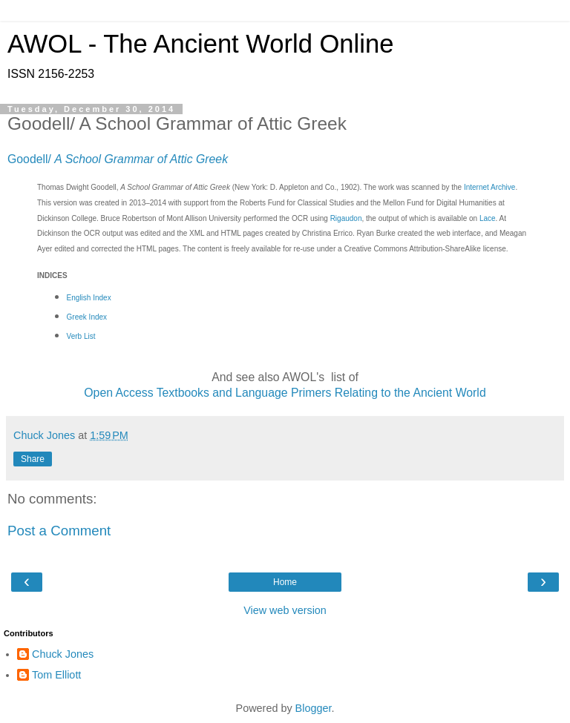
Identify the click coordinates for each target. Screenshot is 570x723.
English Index (89, 298)
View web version (285, 610)
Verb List (81, 336)
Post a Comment (59, 530)
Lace (487, 218)
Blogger (313, 708)
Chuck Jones (63, 654)
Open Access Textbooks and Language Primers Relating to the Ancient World (284, 392)
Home (285, 582)
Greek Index (87, 317)
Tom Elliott (56, 675)
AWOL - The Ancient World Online (200, 44)
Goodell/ (117, 159)
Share (33, 459)
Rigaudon (346, 218)
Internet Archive (489, 187)
